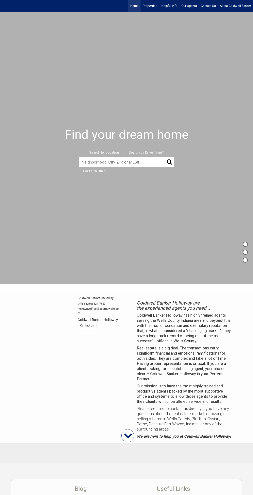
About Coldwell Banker (235, 6)
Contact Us (208, 6)
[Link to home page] (5, 6)
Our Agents (189, 6)
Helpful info (169, 6)
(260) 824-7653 (96, 303)
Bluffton (199, 418)
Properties (150, 6)
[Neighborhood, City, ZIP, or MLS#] (126, 162)
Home (134, 6)
